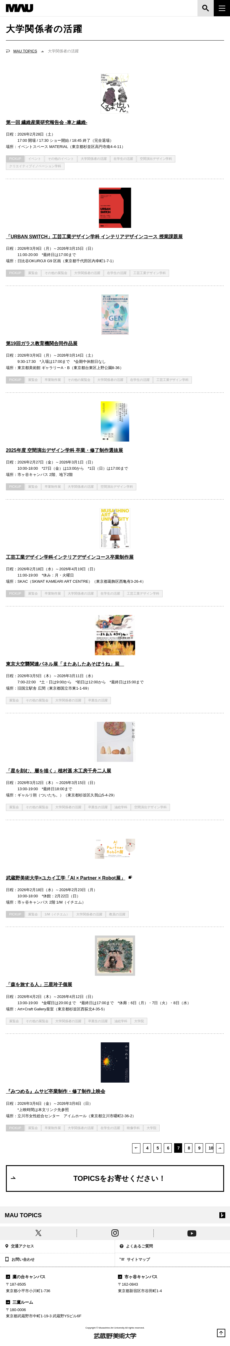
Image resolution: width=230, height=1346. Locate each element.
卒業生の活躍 (98, 700)
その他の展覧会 (56, 273)
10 (211, 1148)
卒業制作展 (53, 379)
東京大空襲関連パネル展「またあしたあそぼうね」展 (65, 663)
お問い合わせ (20, 1259)
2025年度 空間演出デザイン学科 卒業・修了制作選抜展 (64, 450)
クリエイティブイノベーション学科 (35, 166)
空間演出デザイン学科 (156, 158)
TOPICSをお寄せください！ (88, 1178)
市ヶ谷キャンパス (138, 1277)
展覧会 (33, 273)
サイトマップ (135, 1260)
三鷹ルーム (19, 1302)
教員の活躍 (117, 914)
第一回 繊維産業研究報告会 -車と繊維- (46, 122)
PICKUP (15, 158)
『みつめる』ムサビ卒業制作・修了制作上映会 (55, 1091)
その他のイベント (61, 158)
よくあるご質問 (136, 1247)
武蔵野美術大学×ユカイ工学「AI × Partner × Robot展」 (69, 877)
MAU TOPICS (25, 51)
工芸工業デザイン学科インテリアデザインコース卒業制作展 (70, 557)
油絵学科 (120, 807)
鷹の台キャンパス (26, 1277)
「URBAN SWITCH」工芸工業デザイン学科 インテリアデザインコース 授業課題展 (94, 236)
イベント (34, 158)
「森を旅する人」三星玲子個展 (39, 984)
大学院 (139, 1021)
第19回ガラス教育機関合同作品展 (41, 343)
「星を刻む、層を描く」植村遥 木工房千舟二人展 (58, 770)
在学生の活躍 (123, 158)
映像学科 (133, 1128)
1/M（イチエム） (57, 914)
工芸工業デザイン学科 (149, 273)
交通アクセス (19, 1247)
